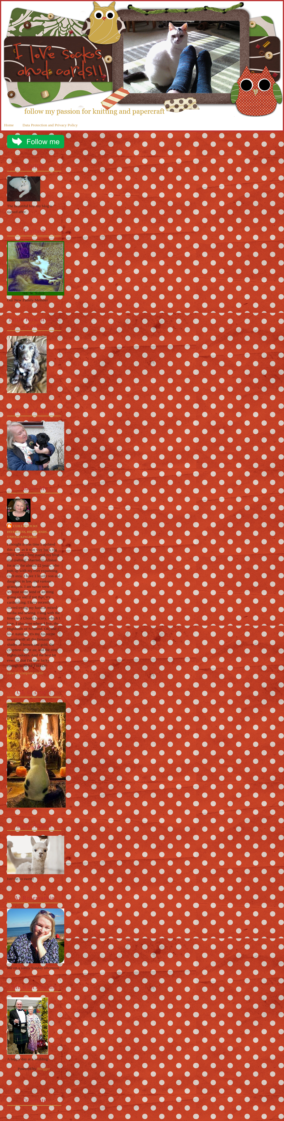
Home (9, 125)
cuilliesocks (25, 526)
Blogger (43, 1068)
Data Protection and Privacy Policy (50, 125)
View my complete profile (25, 673)
